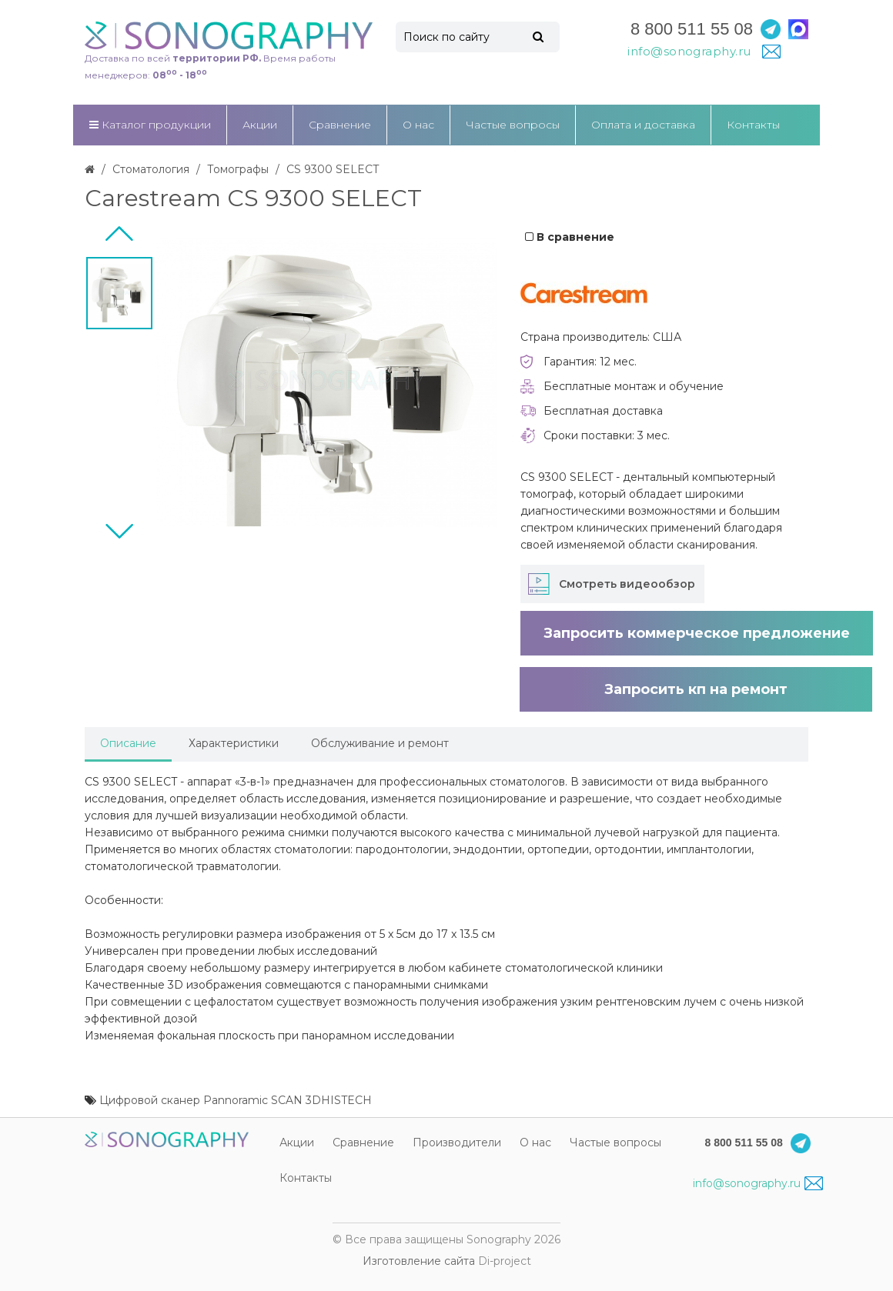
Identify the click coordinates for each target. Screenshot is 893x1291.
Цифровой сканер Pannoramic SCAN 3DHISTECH (235, 1100)
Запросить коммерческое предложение (696, 633)
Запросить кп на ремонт (696, 689)
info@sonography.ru (757, 1183)
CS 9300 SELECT (332, 169)
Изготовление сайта (419, 1261)
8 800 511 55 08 (691, 28)
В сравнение (569, 237)
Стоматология (150, 169)
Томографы (238, 169)
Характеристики (234, 743)
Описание (128, 743)
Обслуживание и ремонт (380, 743)
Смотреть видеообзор (627, 584)
